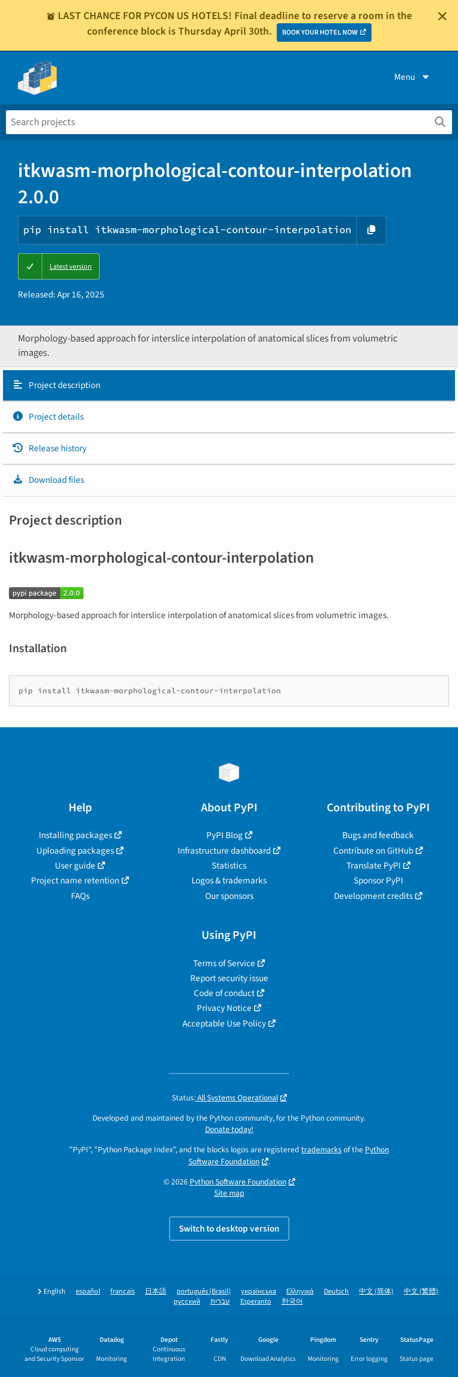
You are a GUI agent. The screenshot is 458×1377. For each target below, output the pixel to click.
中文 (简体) (376, 1291)
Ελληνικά (300, 1291)
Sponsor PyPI (378, 880)
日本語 (155, 1291)
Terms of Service (224, 963)
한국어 (292, 1302)
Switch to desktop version (229, 1228)
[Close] (442, 16)
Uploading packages (75, 850)
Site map (229, 1193)
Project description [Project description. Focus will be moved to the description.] (56, 385)
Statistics (229, 865)
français (122, 1291)
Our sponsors (229, 896)
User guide (75, 865)
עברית (220, 1302)
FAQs (80, 896)
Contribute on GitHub (373, 850)
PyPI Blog (224, 835)
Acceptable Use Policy (224, 1023)
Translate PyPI (373, 865)
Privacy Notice (224, 1008)
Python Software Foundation (238, 1181)
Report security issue (229, 978)
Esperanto (255, 1302)
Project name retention (75, 880)
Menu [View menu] (412, 76)
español (88, 1291)
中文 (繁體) (421, 1291)
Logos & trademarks (229, 880)
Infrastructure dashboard (224, 850)
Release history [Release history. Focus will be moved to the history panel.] (49, 448)
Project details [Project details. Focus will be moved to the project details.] (47, 416)
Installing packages (75, 835)
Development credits (373, 896)
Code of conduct (224, 993)
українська (258, 1291)
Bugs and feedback (378, 835)
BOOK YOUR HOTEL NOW (320, 32)
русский (187, 1302)
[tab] (229, 385)
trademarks (321, 1149)
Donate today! (229, 1129)
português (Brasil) (204, 1291)
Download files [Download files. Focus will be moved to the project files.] (48, 479)
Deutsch (336, 1291)
